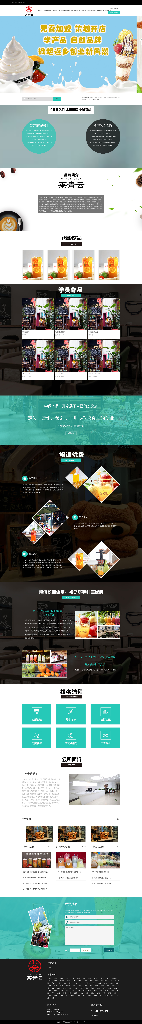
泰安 (95, 990)
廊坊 (91, 980)
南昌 (115, 988)
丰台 (95, 978)
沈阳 (53, 983)
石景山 (102, 978)
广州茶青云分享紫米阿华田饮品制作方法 (37, 883)
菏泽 (58, 993)
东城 (78, 978)
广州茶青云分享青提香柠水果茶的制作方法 (38, 878)
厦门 (98, 988)
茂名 (112, 995)
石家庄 (62, 980)
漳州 (109, 988)
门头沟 (114, 978)
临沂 (106, 990)
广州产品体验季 (91, 10)
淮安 (74, 985)
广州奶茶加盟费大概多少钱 (101, 883)
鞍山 (70, 983)
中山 (64, 983)
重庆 (55, 978)
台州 (75, 988)
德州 (112, 990)
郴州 (72, 995)
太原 (96, 980)
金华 (70, 988)
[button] (69, 90)
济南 (50, 990)
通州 (55, 980)
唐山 (68, 980)
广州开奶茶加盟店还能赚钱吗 (68, 878)
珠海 (89, 995)
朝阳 (89, 978)
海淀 (108, 978)
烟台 (78, 990)
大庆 (94, 983)
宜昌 (104, 993)
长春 (75, 983)
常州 (50, 985)
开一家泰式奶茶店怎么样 (101, 872)
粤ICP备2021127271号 (79, 1022)
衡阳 (55, 995)
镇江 (91, 985)
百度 (50, 967)
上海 (67, 978)
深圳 (84, 995)
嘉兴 (53, 988)
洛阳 (70, 993)
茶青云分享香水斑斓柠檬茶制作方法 (36, 872)
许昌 (81, 993)
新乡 (75, 993)
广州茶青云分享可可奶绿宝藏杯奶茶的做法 (38, 889)
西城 (84, 978)
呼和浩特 (104, 980)
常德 (67, 995)
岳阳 (61, 995)
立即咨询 (71, 433)
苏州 (55, 985)
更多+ (118, 819)
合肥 (81, 988)
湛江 (106, 995)
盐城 (79, 985)
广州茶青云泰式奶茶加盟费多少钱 (69, 872)
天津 (72, 978)
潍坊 (84, 990)
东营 (72, 990)
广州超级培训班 (64, 10)
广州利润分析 (82, 10)
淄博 (61, 990)
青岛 (55, 990)
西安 (81, 983)
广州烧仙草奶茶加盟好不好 (101, 878)
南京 (105, 983)
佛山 (95, 995)
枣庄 (67, 990)
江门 (101, 995)
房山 (50, 980)
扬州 (85, 985)
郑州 (64, 993)
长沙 (115, 993)
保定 (79, 980)
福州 (92, 988)
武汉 (98, 993)
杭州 (108, 985)
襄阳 (109, 993)
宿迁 (102, 985)
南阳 (87, 993)
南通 (61, 985)
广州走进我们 (47, 10)
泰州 (96, 985)
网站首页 (40, 10)
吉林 (61, 978)
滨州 (53, 993)
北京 (50, 978)
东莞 (53, 998)
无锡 (111, 983)
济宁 (89, 990)
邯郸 (74, 980)
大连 (58, 983)
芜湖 (87, 988)
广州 (78, 995)
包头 (110, 980)
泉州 (104, 988)
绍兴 (64, 988)
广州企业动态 (100, 10)
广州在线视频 (73, 10)
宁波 (113, 985)
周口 (92, 993)
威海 (101, 990)
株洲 (50, 995)
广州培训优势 (55, 10)
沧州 (85, 980)
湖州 (58, 988)
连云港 (68, 985)
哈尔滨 (88, 983)
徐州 (116, 983)
